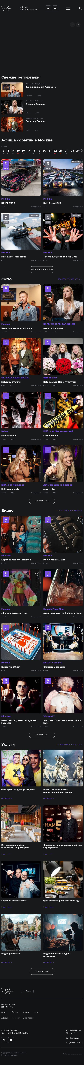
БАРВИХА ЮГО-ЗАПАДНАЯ (59, 324)
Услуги (8, 744)
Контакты (16, 1018)
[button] (72, 24)
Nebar (4, 431)
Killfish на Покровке (12, 485)
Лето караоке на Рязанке (57, 485)
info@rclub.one (72, 1038)
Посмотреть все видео (70, 510)
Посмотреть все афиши (42, 269)
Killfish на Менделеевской (58, 431)
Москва (5, 199)
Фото (6, 279)
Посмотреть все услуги (69, 744)
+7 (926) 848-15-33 (29, 9)
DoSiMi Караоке (52, 663)
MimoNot (6, 556)
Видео (7, 510)
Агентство (78, 1054)
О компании (28, 1018)
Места (36, 1012)
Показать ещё (42, 501)
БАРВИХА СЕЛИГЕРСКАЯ (15, 378)
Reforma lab (50, 378)
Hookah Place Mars (53, 609)
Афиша (4, 1018)
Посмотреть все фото (70, 279)
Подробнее (6, 799)
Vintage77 (49, 716)
